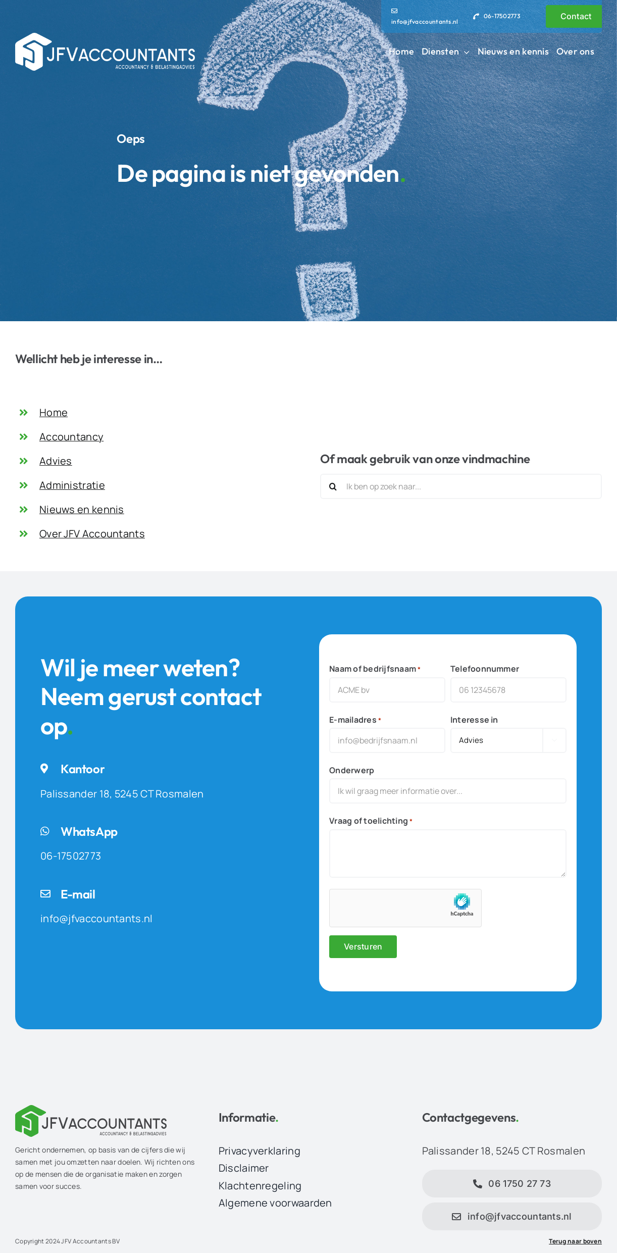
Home (53, 412)
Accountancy (71, 436)
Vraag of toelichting (371, 821)
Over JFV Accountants (92, 533)
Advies (55, 461)
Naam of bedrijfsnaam (375, 669)
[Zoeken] (332, 486)
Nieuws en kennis (81, 509)
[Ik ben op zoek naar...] (461, 486)
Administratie (72, 485)
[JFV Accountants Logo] (105, 37)
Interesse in (474, 719)
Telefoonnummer (484, 668)
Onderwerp (351, 770)
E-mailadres (355, 720)
